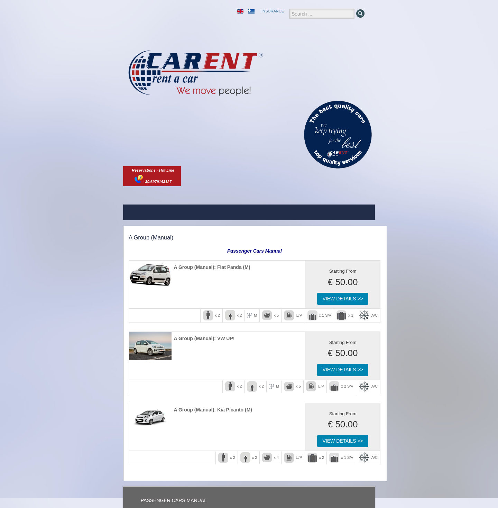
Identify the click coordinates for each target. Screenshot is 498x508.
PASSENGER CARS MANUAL (174, 500)
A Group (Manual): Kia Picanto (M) (213, 409)
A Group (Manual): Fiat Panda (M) (212, 267)
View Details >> (342, 298)
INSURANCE (272, 11)
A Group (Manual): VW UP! (204, 338)
